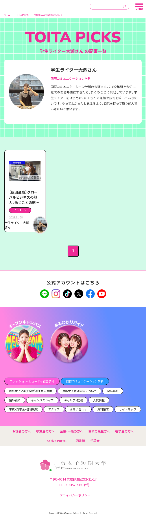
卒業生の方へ (45, 431)
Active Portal (58, 440)
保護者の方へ (21, 431)
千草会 (95, 440)
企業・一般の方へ (71, 431)
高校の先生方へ (99, 431)
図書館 (80, 440)
